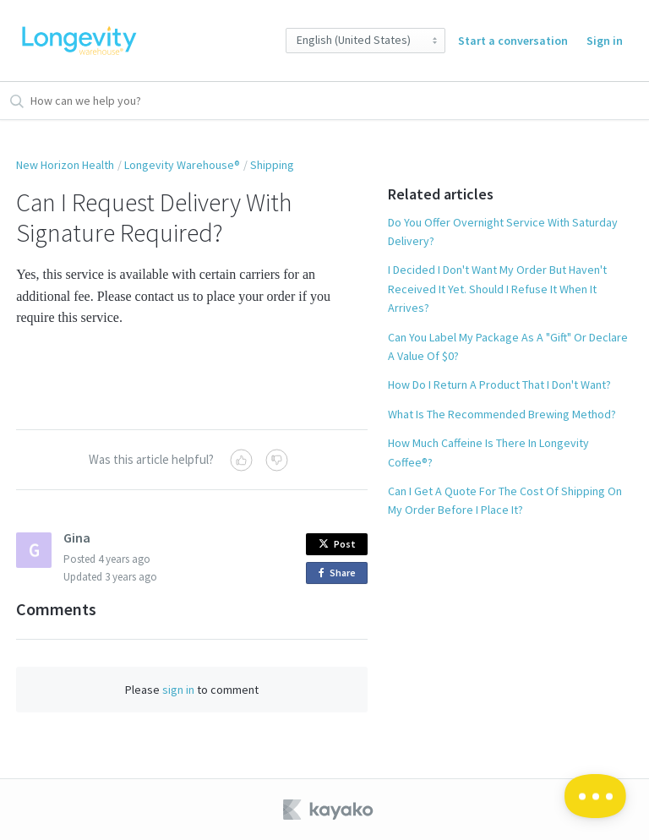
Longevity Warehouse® (182, 164)
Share (340, 573)
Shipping (272, 164)
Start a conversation (513, 40)
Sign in (604, 40)
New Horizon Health (65, 164)
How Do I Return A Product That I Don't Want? (499, 384)
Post (337, 543)
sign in (178, 689)
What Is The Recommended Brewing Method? (502, 414)
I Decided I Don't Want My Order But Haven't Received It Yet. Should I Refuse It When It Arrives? (497, 288)
